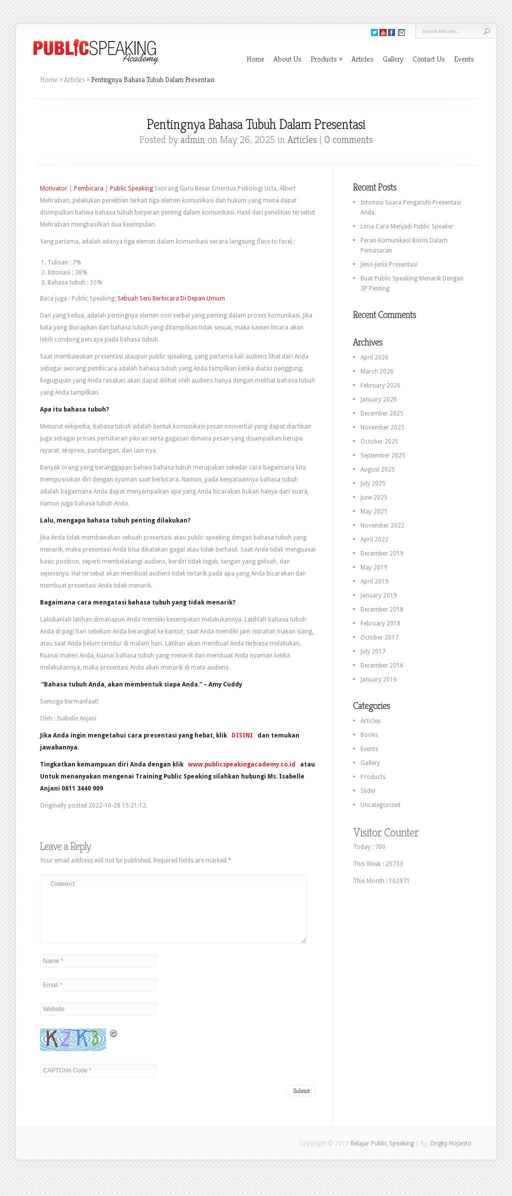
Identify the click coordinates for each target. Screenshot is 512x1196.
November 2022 (382, 525)
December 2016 (382, 665)
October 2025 (379, 441)
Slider (368, 791)
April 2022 (374, 539)
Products (326, 59)
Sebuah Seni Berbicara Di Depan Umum (171, 298)
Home (255, 59)
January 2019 (378, 595)
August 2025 (377, 469)
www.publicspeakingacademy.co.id (242, 764)
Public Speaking (131, 188)
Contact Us (428, 59)
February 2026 (380, 385)
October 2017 (379, 637)
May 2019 (374, 567)
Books (369, 735)
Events (464, 59)
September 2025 (383, 455)
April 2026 (374, 357)
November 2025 (382, 427)
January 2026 (378, 399)
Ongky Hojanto (451, 1155)
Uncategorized (380, 805)
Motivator (54, 188)
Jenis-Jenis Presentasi (389, 264)
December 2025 (382, 413)
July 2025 (373, 483)
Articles (363, 59)
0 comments (348, 140)
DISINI (242, 735)
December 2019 (382, 553)
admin (192, 140)
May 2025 (374, 511)
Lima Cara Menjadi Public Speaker (407, 226)
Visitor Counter (385, 832)
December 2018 (382, 609)
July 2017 (373, 651)
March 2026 (377, 371)
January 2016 (378, 679)
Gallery (393, 59)
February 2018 (380, 623)
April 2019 (374, 581)
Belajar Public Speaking (382, 1155)
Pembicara (89, 188)
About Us (288, 59)
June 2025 (374, 497)
